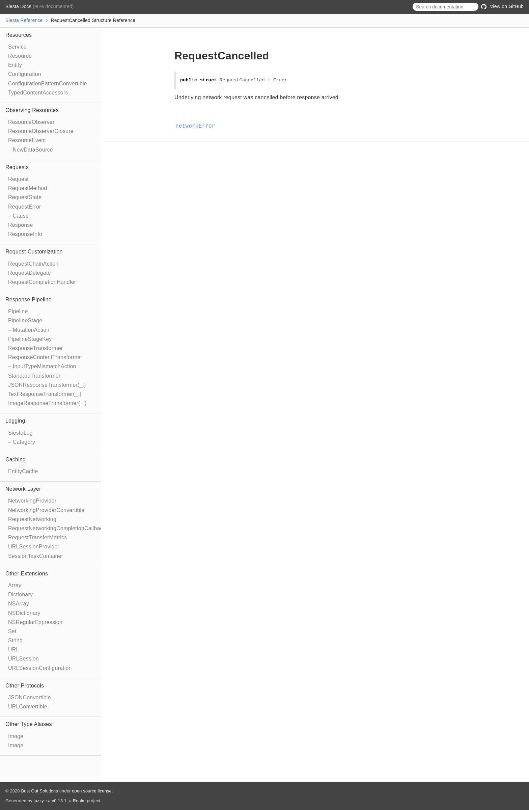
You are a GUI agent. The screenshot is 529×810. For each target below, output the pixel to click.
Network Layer (23, 489)
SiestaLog (20, 433)
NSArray (18, 603)
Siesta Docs (19, 6)
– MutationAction (28, 330)
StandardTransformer (34, 376)
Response (20, 225)
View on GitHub (502, 6)
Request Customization (34, 251)
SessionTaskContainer (35, 556)
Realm (79, 800)
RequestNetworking (32, 519)
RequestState (24, 197)
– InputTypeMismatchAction (42, 366)
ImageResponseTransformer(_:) (47, 403)
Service (17, 47)
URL (13, 649)
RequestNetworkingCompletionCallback (57, 528)
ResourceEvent (27, 140)
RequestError (24, 207)
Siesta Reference (24, 20)
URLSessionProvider (33, 546)
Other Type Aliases (28, 724)
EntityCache (23, 471)
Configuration (24, 74)
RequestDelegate (29, 273)
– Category (21, 442)
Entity (15, 65)
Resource (20, 56)
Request (18, 179)
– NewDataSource (30, 150)
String (15, 640)
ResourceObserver (31, 122)
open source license (92, 790)
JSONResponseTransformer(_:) (47, 385)
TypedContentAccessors (38, 93)
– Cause (18, 216)
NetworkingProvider (32, 501)
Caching (15, 459)
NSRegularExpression (35, 622)
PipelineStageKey (30, 339)
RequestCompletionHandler (42, 282)
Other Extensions (26, 573)
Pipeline (18, 311)
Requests (17, 167)
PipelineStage (25, 320)
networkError (198, 126)
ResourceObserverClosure (41, 131)
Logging (15, 421)
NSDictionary (24, 613)
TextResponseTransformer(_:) (44, 394)
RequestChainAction (33, 264)
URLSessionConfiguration (40, 668)
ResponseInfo (25, 234)
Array (14, 585)
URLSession (23, 659)
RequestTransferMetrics (37, 537)
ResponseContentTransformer (45, 357)
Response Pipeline (28, 299)
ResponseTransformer (35, 348)
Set (12, 631)
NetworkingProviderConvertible (46, 510)
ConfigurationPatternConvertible (47, 83)
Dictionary (20, 594)
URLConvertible (27, 706)
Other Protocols (24, 685)
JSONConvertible (29, 697)
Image (15, 736)
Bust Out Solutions (39, 790)
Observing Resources (32, 110)
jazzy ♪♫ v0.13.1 (50, 800)
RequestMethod (27, 188)
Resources (18, 35)
